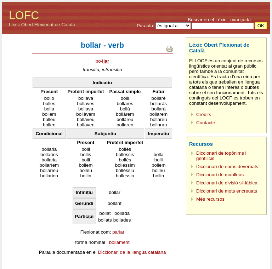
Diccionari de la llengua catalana (132, 252)
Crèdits (203, 114)
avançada (240, 19)
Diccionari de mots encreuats (226, 191)
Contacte (205, 122)
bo (102, 61)
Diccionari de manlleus (220, 174)
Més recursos (210, 199)
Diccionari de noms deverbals (227, 166)
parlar (118, 232)
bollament (119, 242)
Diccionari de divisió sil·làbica (226, 182)
